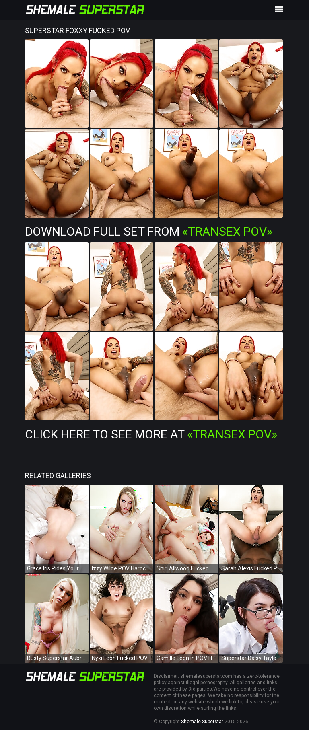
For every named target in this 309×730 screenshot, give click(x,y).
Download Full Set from (148, 231)
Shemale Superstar (202, 721)
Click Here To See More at (151, 434)
